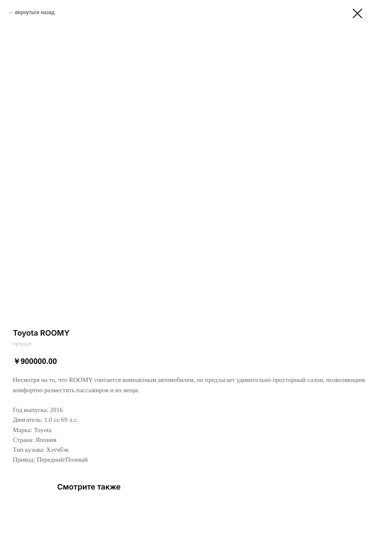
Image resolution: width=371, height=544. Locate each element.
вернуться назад (34, 12)
